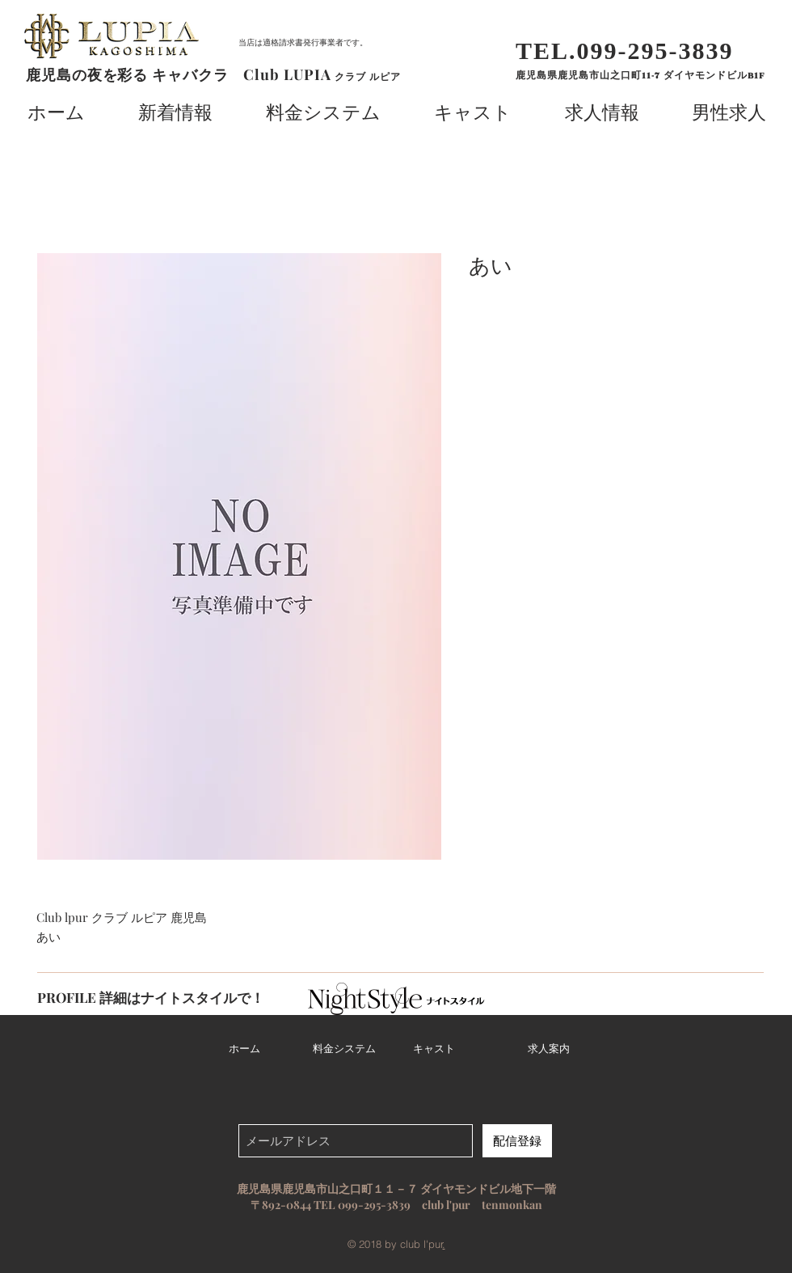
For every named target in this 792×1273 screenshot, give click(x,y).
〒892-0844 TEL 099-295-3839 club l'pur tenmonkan (396, 1204)
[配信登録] (517, 1140)
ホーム (244, 1048)
